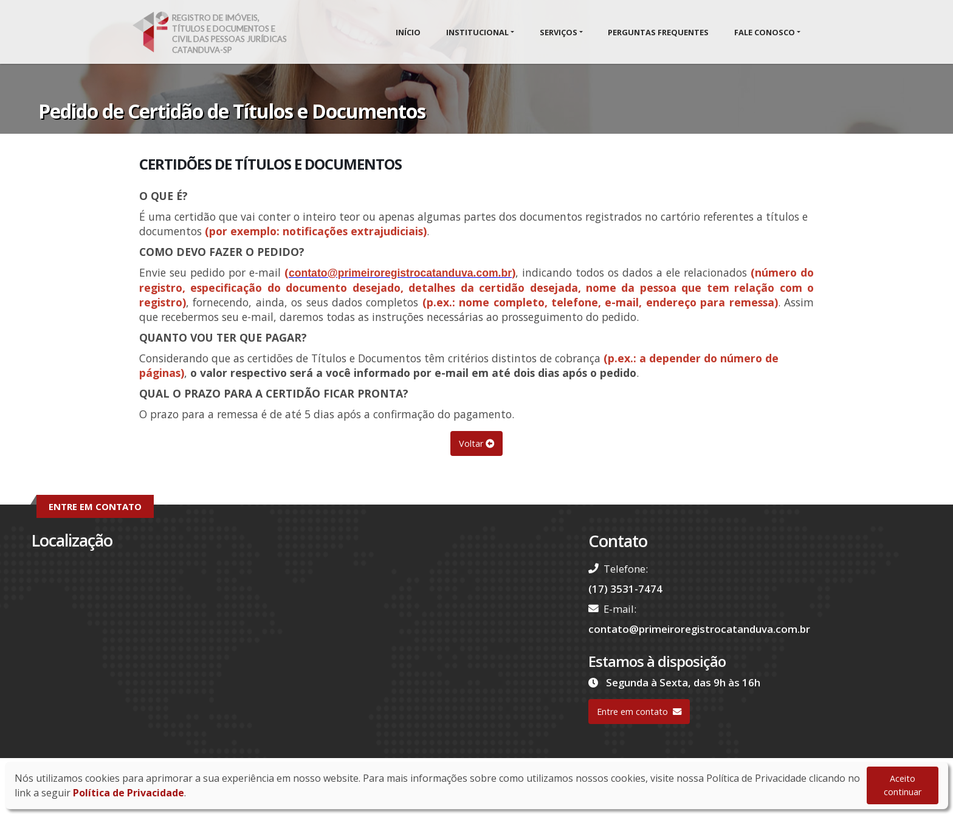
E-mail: (612, 609)
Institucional (477, 32)
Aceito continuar (902, 785)
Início (408, 32)
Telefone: (618, 569)
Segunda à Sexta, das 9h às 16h (674, 682)
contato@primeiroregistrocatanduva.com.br (699, 629)
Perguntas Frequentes (658, 32)
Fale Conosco (764, 32)
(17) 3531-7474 (625, 589)
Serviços (558, 32)
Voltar (476, 443)
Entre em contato (639, 711)
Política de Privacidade (128, 792)
